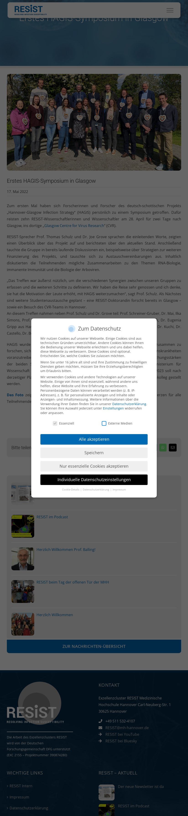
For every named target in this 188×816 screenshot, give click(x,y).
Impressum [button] (119, 489)
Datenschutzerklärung (129, 404)
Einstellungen (113, 408)
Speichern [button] (94, 452)
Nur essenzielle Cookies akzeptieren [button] (94, 466)
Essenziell (63, 423)
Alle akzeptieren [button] (94, 439)
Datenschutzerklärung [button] (96, 489)
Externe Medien (117, 423)
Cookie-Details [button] (71, 489)
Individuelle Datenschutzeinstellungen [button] (94, 479)
